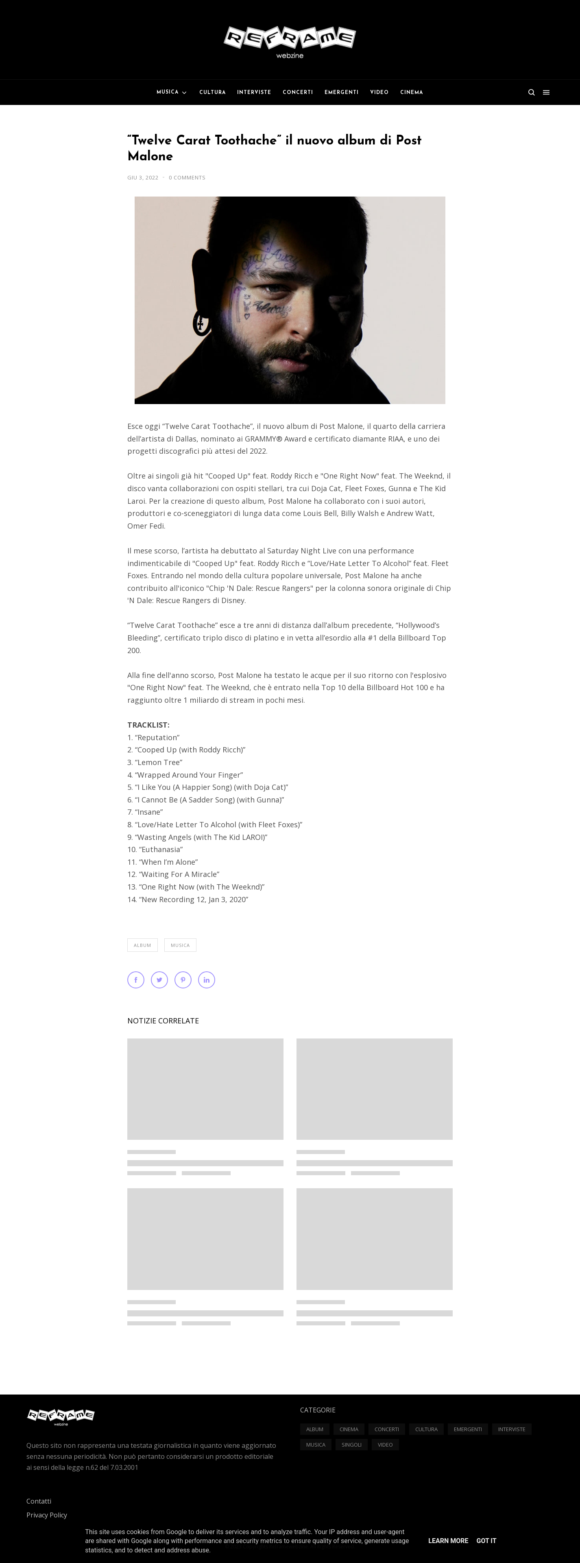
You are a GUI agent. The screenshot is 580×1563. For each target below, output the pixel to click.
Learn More (448, 1541)
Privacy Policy (46, 1515)
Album (142, 945)
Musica (180, 945)
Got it (486, 1541)
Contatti (38, 1501)
